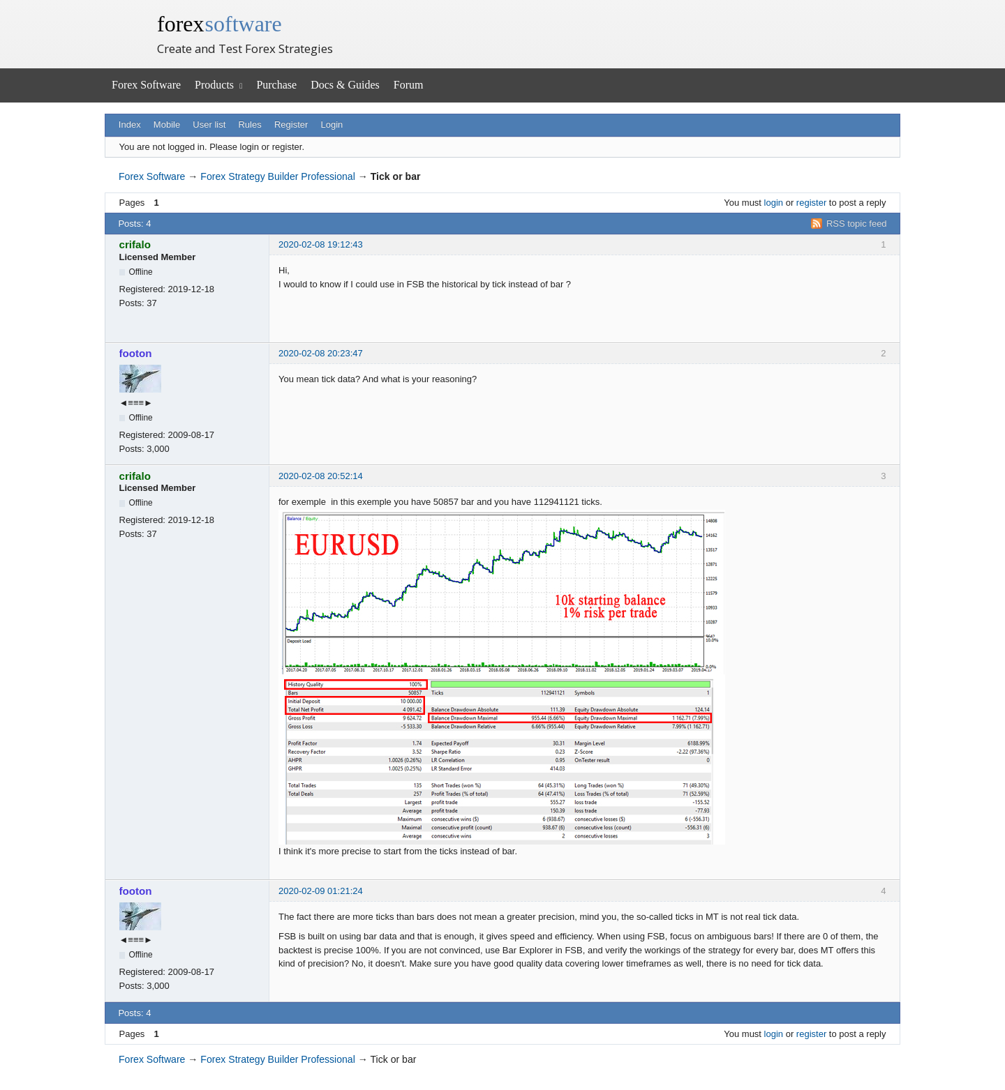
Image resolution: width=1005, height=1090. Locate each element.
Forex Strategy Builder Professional (277, 176)
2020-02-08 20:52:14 (320, 476)
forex (219, 23)
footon (135, 353)
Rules (249, 124)
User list (209, 124)
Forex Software (146, 85)
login (773, 202)
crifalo (135, 244)
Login (332, 124)
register (811, 202)
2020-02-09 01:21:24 (320, 891)
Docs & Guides (345, 85)
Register (291, 124)
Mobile (167, 124)
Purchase (276, 85)
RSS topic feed (856, 223)
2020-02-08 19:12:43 (320, 244)
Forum (409, 85)
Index (130, 124)
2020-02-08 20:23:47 (320, 353)
